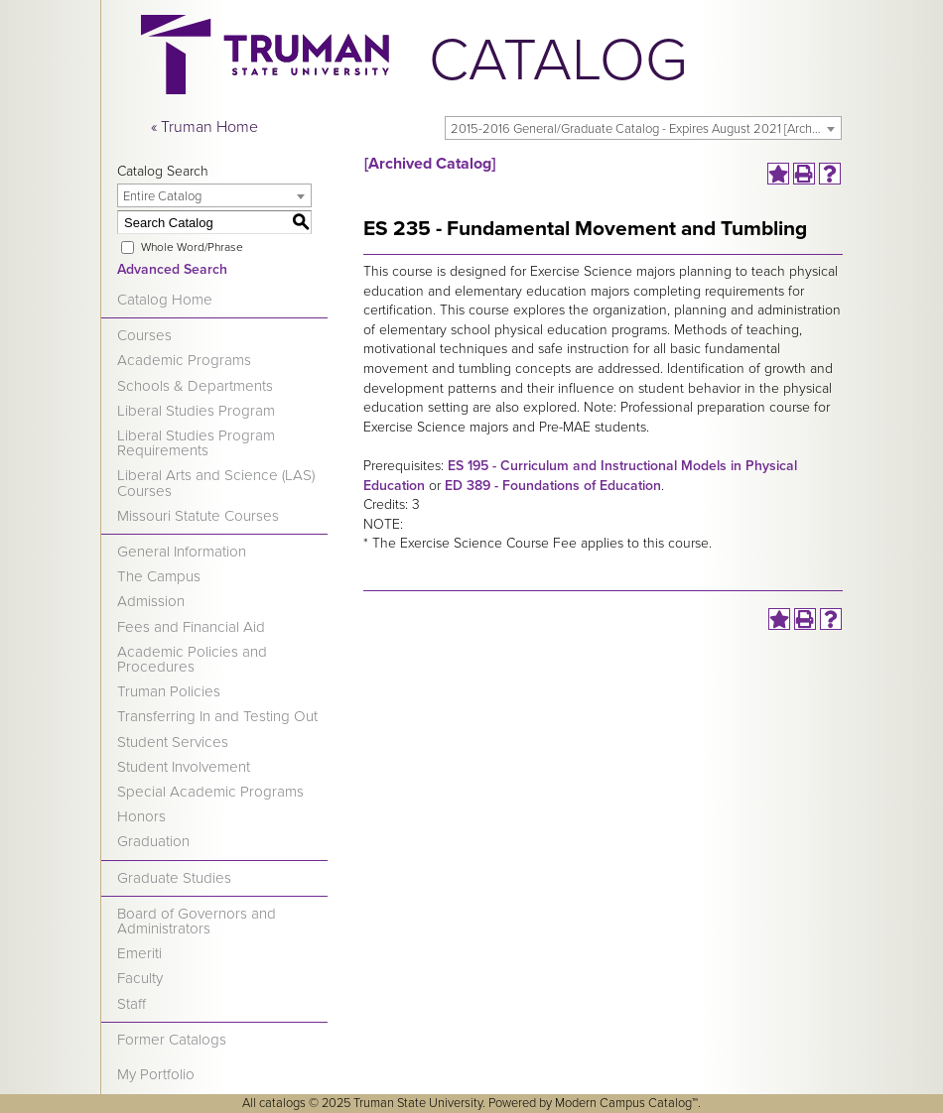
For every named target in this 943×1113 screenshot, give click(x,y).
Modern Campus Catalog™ (626, 1103)
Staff (131, 1004)
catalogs (282, 1103)
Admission (151, 601)
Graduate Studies (174, 878)
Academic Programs (184, 360)
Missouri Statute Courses (198, 516)
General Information (181, 551)
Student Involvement (183, 767)
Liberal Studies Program (196, 411)
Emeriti (139, 953)
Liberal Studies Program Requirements (196, 443)
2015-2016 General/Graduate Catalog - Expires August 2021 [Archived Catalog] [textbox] (646, 129)
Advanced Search (172, 269)
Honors (141, 816)
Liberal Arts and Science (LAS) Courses (216, 482)
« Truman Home (204, 127)
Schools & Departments (195, 386)
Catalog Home (164, 300)
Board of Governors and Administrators (196, 921)
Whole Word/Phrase (192, 247)
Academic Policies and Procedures (192, 659)
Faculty (140, 978)
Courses (144, 335)
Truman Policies (168, 691)
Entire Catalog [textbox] (162, 196)
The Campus (159, 576)
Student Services (172, 742)
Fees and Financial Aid (191, 627)
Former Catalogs (171, 1040)
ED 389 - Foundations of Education (553, 485)
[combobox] (643, 128)
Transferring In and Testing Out (217, 716)
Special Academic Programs (210, 792)
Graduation (153, 841)
